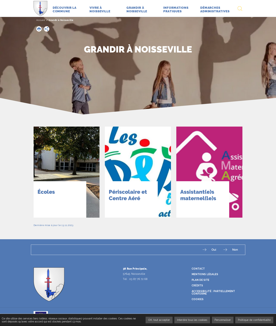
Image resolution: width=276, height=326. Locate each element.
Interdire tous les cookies (192, 320)
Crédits (197, 285)
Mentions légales (205, 274)
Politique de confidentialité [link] (254, 320)
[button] (39, 29)
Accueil (40, 20)
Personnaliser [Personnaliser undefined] (223, 320)
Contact (198, 268)
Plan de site (200, 280)
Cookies (198, 299)
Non (235, 249)
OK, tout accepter (159, 320)
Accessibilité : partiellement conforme (213, 292)
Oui (214, 249)
